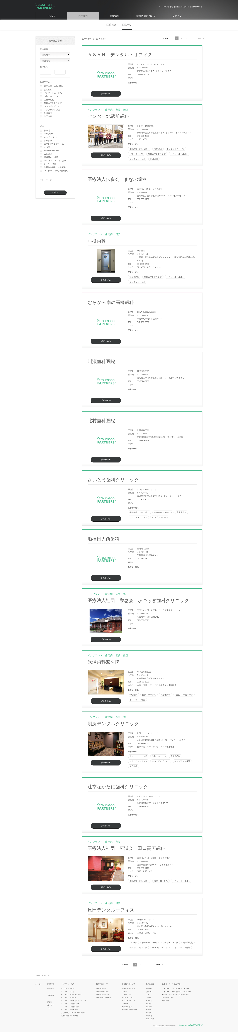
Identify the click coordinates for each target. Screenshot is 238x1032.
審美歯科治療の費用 (129, 1009)
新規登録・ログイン (50, 1005)
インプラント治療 (67, 984)
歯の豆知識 (150, 984)
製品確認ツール (168, 997)
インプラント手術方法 (69, 1009)
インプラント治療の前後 (70, 1003)
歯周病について (102, 984)
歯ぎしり (149, 1000)
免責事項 (165, 1000)
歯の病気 (149, 1007)
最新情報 (114, 16)
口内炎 (148, 997)
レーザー (125, 1003)
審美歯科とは (127, 1007)
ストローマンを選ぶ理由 (171, 984)
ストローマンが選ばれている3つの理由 (176, 991)
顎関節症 (149, 991)
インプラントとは (67, 991)
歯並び (148, 1012)
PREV (167, 38)
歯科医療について (146, 16)
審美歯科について (128, 984)
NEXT (200, 38)
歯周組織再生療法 (102, 991)
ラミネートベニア (128, 1000)
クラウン (125, 991)
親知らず (149, 1015)
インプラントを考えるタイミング (73, 1000)
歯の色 (148, 1003)
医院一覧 (127, 24)
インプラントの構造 (68, 997)
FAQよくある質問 (67, 988)
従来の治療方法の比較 (69, 1015)
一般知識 (149, 988)
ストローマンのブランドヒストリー (175, 988)
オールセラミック (128, 988)
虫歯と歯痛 (150, 1019)
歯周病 (148, 1009)
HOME (51, 16)
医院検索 (83, 16)
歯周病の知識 (101, 988)
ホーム (38, 976)
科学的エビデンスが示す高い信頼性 (175, 994)
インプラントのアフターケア (72, 994)
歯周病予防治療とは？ (104, 997)
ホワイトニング (127, 997)
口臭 (147, 994)
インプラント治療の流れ (70, 1007)
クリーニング (127, 994)
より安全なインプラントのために (73, 1012)
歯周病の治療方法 (102, 994)
